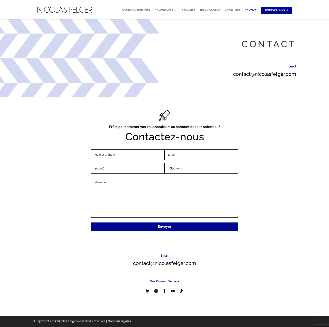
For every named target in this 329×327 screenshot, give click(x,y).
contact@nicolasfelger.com (264, 74)
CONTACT (250, 10)
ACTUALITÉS (232, 10)
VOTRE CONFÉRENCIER (136, 10)
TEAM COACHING (210, 10)
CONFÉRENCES (164, 10)
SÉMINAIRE (188, 10)
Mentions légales (119, 321)
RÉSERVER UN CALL (277, 10)
